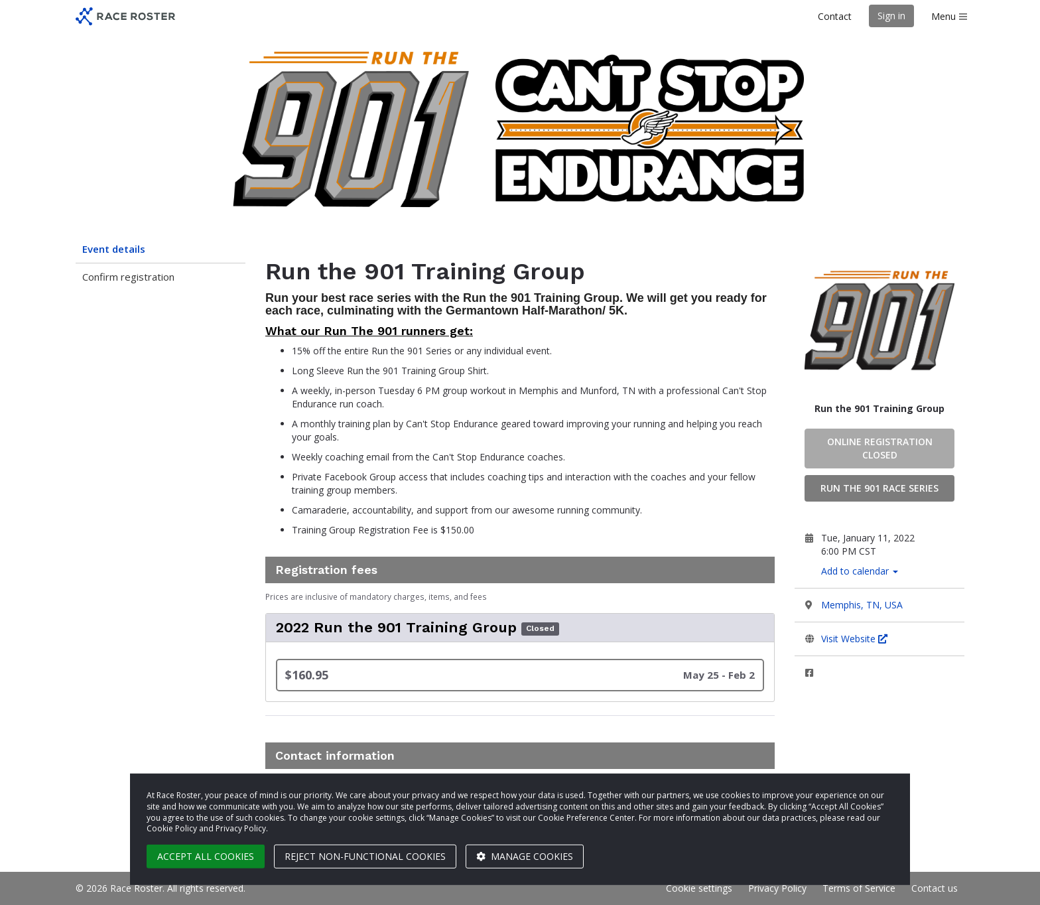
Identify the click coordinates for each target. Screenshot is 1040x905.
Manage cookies (524, 856)
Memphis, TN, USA (862, 604)
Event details (113, 248)
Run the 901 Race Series (879, 488)
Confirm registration (128, 276)
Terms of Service (858, 888)
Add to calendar (859, 571)
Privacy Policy (777, 888)
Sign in (891, 15)
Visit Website (854, 638)
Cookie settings (699, 888)
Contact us (934, 888)
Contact (835, 16)
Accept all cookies (205, 856)
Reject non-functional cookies (365, 856)
